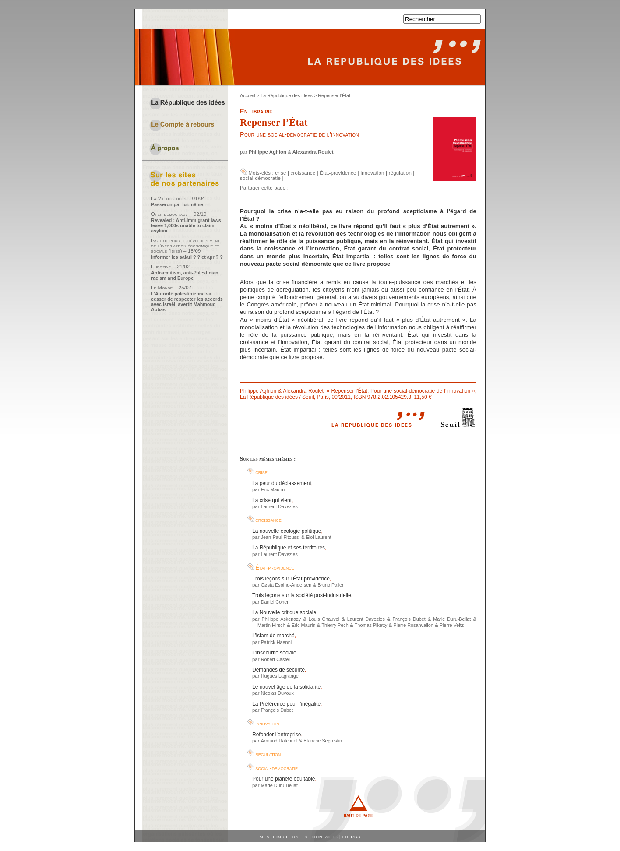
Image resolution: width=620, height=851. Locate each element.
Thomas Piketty (371, 625)
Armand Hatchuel (279, 740)
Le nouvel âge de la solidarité (286, 687)
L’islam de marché (273, 636)
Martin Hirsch (271, 625)
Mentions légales (284, 836)
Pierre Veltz (452, 625)
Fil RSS (351, 836)
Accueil (247, 95)
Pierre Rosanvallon (413, 625)
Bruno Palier (330, 584)
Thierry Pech (334, 625)
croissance (303, 173)
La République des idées (287, 95)
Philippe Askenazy (281, 619)
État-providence (338, 173)
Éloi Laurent (318, 537)
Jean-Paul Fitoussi (280, 537)
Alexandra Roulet (313, 152)
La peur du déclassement (281, 483)
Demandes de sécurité (278, 670)
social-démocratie (260, 178)
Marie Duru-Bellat (452, 619)
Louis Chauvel (324, 619)
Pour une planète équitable (283, 779)
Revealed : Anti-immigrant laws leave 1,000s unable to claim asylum (186, 225)
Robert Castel (275, 659)
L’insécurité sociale (274, 653)
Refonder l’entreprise (276, 734)
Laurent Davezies (279, 506)
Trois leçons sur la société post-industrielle (301, 595)
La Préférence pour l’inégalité (286, 704)
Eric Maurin (273, 489)
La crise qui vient (272, 500)
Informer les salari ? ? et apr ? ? (187, 257)
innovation (372, 173)
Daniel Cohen (275, 602)
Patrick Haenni (276, 642)
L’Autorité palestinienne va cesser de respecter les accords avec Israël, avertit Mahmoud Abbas (187, 301)
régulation (400, 173)
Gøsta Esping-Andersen (286, 584)
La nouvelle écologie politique (286, 531)
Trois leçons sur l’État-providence (291, 579)
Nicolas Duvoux (277, 693)
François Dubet (408, 619)
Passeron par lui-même (177, 204)
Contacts (325, 836)
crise (280, 173)
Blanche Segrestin (322, 740)
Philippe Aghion (267, 152)
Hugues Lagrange (280, 676)
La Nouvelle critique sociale (284, 612)
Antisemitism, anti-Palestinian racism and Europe (184, 275)
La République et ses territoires (288, 548)
